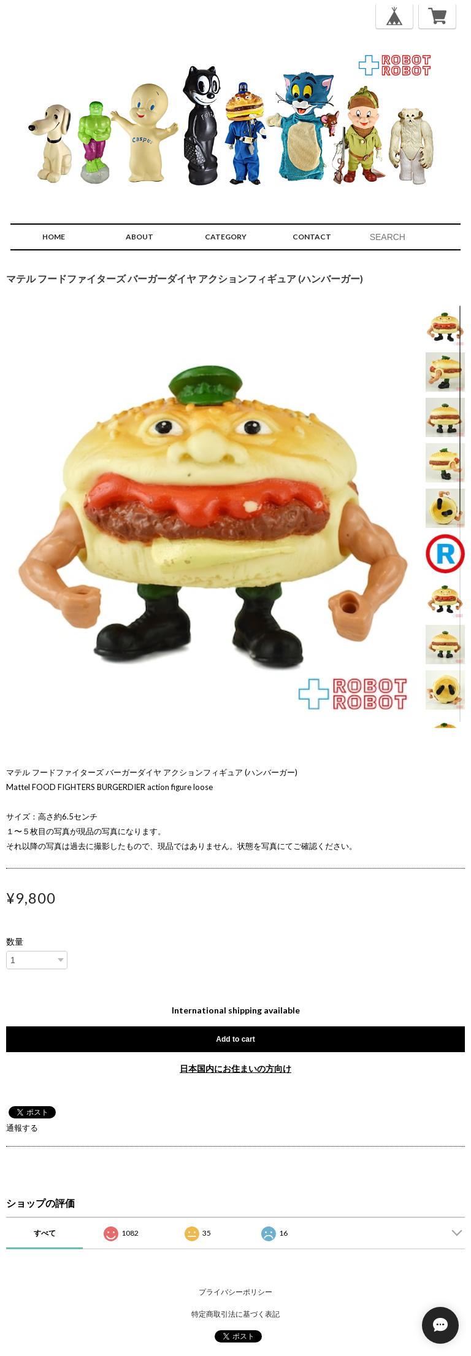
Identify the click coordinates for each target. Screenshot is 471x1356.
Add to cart (235, 1039)
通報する (22, 1128)
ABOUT (139, 236)
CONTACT (312, 236)
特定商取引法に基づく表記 (235, 1314)
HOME (53, 236)
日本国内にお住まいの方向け (235, 1068)
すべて (45, 1233)
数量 (14, 941)
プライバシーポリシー (235, 1291)
